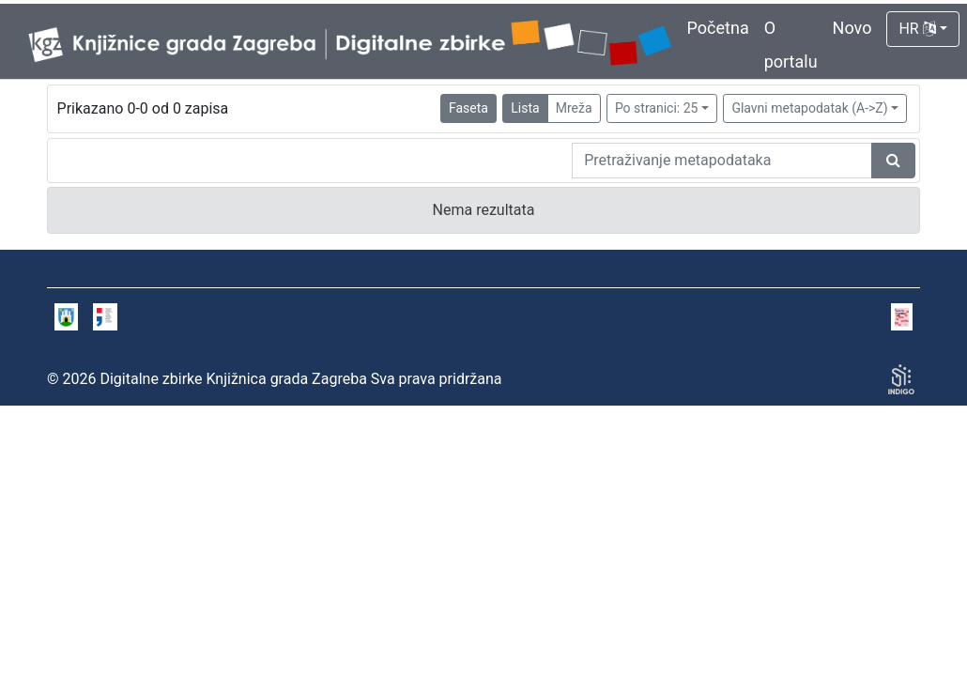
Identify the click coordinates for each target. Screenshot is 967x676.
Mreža (574, 107)
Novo (852, 28)
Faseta (468, 107)
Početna (718, 28)
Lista (525, 107)
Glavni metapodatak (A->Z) (809, 107)
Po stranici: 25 (656, 107)
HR (916, 29)
